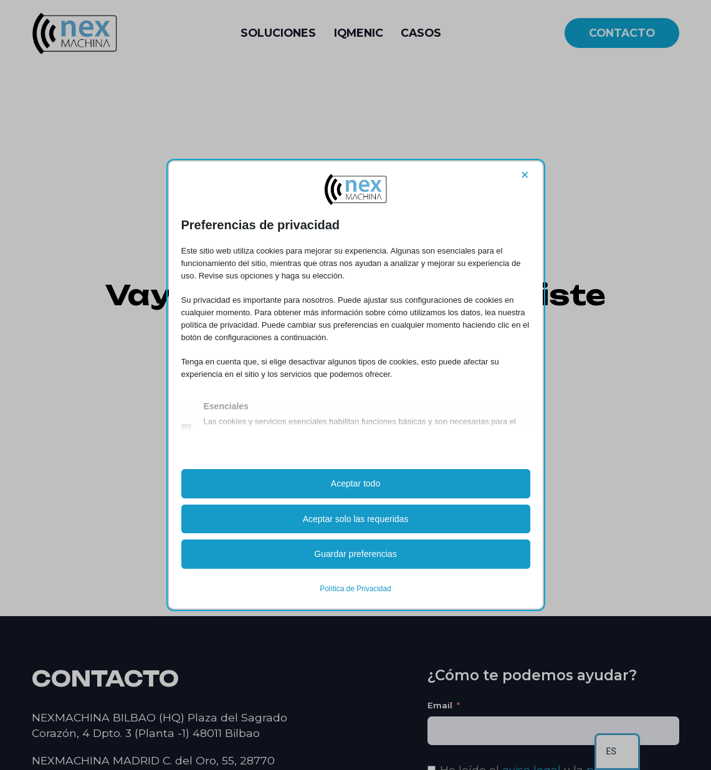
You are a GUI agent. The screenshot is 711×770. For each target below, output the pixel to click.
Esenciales (226, 407)
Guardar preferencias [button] (355, 554)
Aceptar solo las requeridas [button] (356, 519)
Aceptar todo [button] (355, 483)
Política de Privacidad (355, 588)
